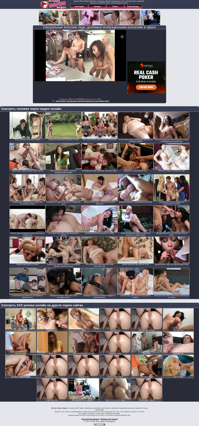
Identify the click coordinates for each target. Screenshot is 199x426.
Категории (79, 6)
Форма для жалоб (109, 419)
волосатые (89, 101)
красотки (81, 101)
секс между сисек (102, 101)
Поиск (115, 6)
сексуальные (71, 101)
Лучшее (97, 6)
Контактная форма (90, 419)
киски (58, 101)
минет (63, 101)
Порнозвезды (133, 6)
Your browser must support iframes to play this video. (80, 63)
